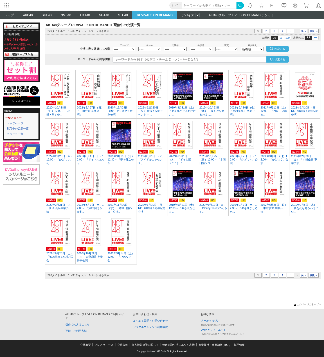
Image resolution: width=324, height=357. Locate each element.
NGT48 (104, 15)
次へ (303, 31)
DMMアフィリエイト (213, 329)
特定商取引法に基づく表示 (178, 344)
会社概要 (85, 344)
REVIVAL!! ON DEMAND (155, 15)
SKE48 (47, 15)
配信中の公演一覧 (18, 128)
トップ (9, 15)
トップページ (15, 123)
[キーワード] (209, 5)
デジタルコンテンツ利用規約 (150, 327)
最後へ (313, 31)
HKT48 (85, 15)
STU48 (123, 15)
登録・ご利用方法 (76, 330)
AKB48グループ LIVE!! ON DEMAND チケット (241, 15)
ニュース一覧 (15, 134)
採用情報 (239, 344)
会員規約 (122, 344)
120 (288, 37)
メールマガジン (210, 320)
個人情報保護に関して (145, 344)
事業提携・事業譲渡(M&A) (214, 344)
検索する (279, 59)
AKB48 (28, 15)
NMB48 (66, 15)
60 (281, 37)
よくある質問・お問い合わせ (150, 320)
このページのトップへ (307, 304)
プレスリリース (103, 344)
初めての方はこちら (77, 324)
